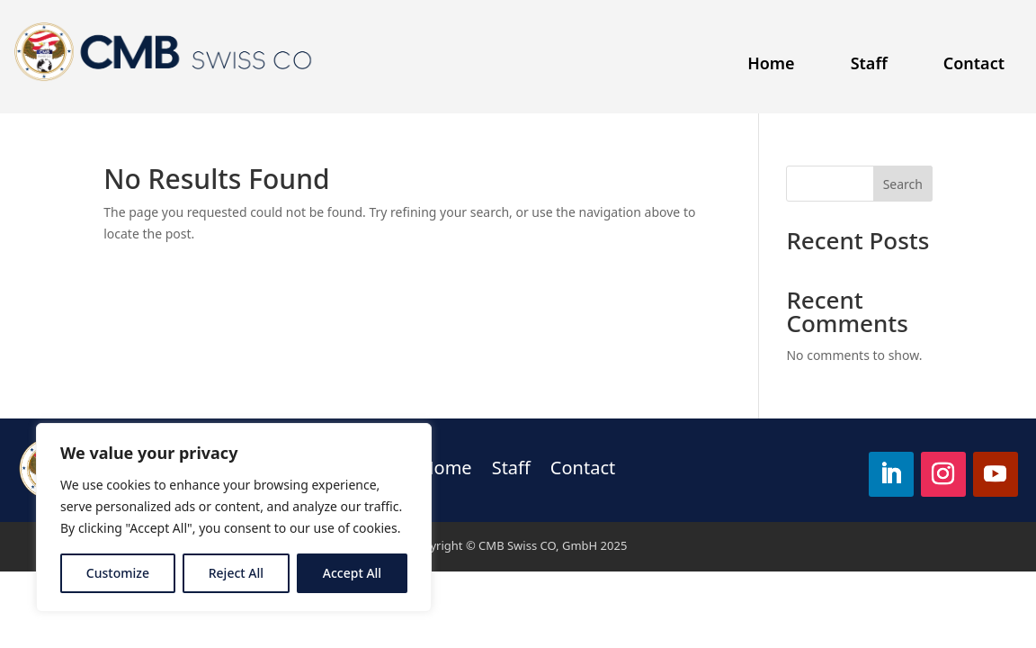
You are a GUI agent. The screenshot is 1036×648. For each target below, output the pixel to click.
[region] (234, 517)
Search (903, 184)
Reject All (236, 572)
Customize (117, 572)
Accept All (352, 572)
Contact (974, 63)
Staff (869, 63)
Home (771, 63)
